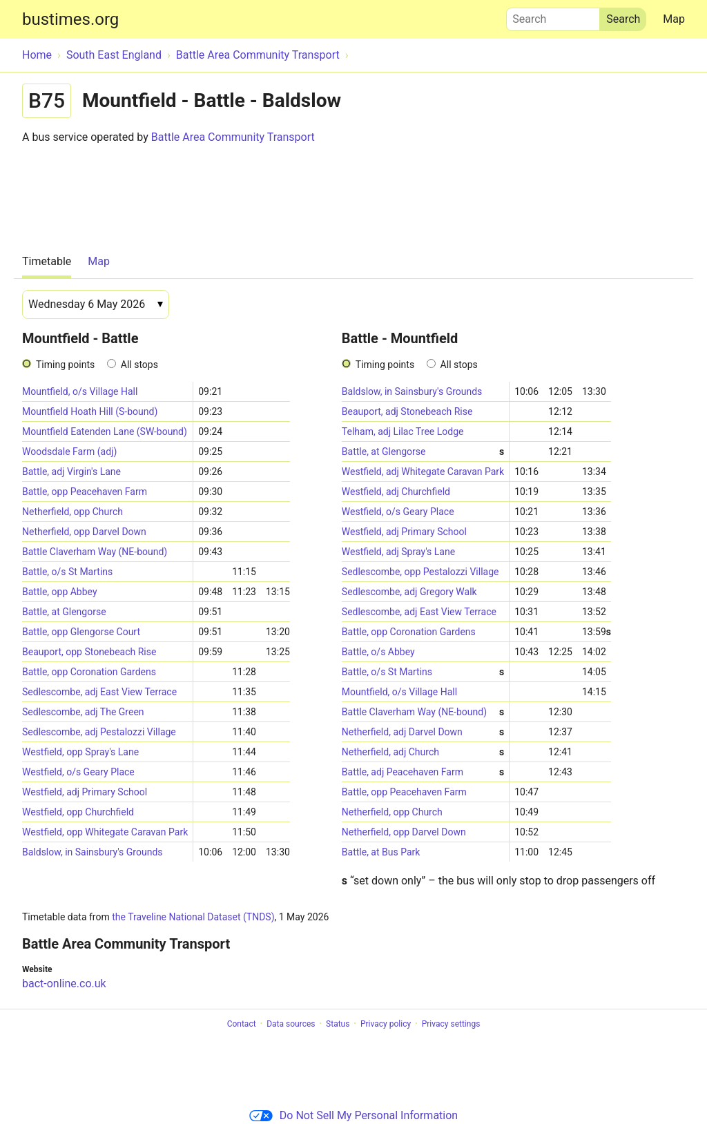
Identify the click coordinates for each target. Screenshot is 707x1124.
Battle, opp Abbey (59, 591)
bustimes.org (70, 19)
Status (337, 1024)
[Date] (95, 304)
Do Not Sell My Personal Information (353, 1115)
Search (553, 16)
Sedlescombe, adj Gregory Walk (409, 591)
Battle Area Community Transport (233, 137)
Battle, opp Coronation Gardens (89, 671)
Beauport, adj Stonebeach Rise (407, 411)
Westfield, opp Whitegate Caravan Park (105, 831)
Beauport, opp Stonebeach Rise (89, 651)
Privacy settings (451, 1024)
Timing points (65, 364)
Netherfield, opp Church (72, 511)
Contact (241, 1024)
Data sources (291, 1024)
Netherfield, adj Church (423, 752)
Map (674, 19)
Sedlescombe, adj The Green (83, 711)
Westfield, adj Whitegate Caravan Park (423, 471)
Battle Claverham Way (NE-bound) (94, 551)
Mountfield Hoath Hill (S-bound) (89, 411)
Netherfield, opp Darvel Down (84, 531)
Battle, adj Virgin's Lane (71, 471)
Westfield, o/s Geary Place (78, 771)
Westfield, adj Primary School (84, 791)
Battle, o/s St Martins (67, 571)
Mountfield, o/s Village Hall (79, 391)
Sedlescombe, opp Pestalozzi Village (420, 571)
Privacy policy (385, 1024)
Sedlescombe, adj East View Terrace (99, 691)
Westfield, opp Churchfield (78, 811)
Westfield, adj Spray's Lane (398, 551)
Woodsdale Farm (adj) (69, 451)
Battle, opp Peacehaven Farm (84, 491)
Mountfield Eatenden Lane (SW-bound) (104, 431)
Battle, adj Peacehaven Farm (423, 772)
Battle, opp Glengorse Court (81, 631)
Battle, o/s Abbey (378, 651)
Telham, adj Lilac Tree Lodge (403, 431)
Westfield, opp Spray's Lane (80, 751)
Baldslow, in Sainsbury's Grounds (92, 851)
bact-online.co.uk (64, 983)
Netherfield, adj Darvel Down (423, 732)
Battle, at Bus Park (381, 851)
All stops (139, 364)
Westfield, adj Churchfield (396, 491)
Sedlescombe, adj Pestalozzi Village (99, 731)
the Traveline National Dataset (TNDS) (193, 916)
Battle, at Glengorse (64, 611)
